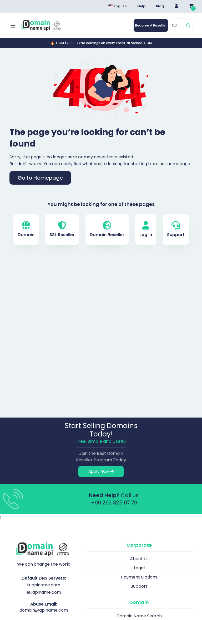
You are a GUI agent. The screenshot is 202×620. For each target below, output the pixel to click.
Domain (26, 229)
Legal (139, 568)
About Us (139, 559)
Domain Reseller (107, 229)
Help (141, 6)
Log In (145, 229)
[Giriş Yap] (176, 6)
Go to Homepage (40, 177)
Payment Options (139, 577)
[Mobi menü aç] (12, 25)
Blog (160, 6)
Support (176, 229)
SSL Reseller (62, 229)
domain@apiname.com (43, 610)
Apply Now (101, 471)
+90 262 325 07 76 (114, 502)
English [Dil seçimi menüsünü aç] (117, 6)
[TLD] (177, 25)
